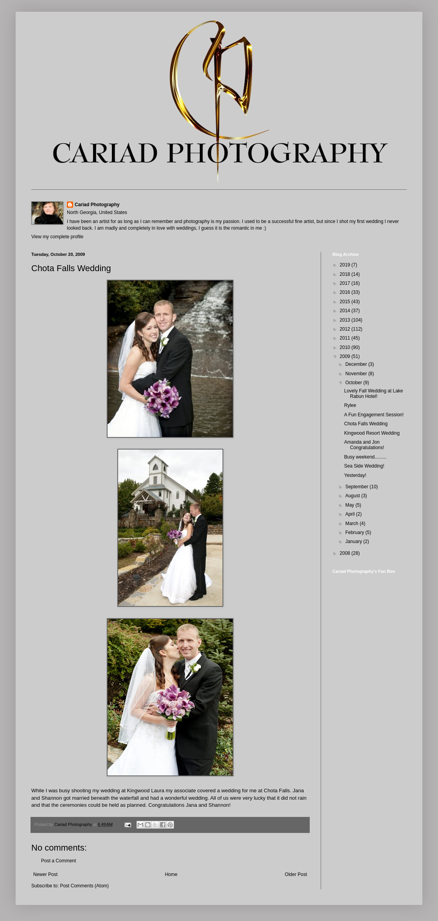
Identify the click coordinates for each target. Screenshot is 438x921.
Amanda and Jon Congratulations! (364, 444)
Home (171, 874)
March (352, 523)
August (353, 495)
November (356, 373)
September (357, 486)
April (350, 514)
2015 (346, 301)
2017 (346, 283)
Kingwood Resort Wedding (372, 433)
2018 (346, 274)
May (350, 505)
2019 (346, 265)
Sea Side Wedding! (364, 466)
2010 (346, 347)
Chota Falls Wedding (366, 423)
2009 (346, 356)
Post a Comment (58, 860)
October (354, 382)
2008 (346, 553)
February (355, 532)
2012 (346, 329)
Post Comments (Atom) (84, 886)
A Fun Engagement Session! (374, 414)
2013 (346, 320)
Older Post (296, 874)
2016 (346, 292)
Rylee (350, 405)
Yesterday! (355, 475)
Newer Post (45, 874)
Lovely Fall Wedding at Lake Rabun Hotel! (373, 393)
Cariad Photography (97, 204)
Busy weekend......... (365, 457)
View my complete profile (57, 236)
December (356, 364)
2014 (346, 310)
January (354, 541)
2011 (346, 338)
